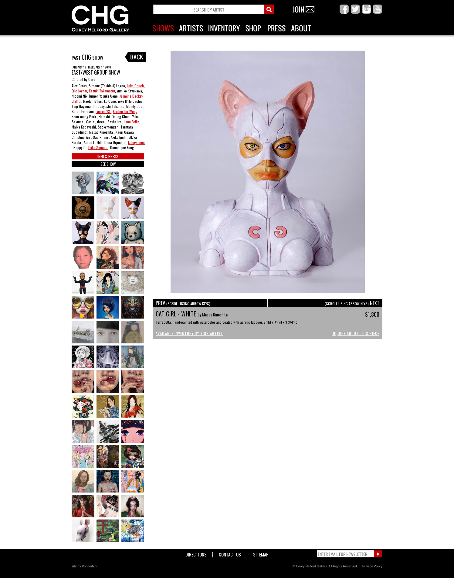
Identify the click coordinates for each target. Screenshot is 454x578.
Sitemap (261, 553)
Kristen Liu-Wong (125, 111)
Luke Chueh (135, 85)
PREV (183, 303)
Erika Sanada (98, 147)
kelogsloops (136, 142)
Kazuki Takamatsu (102, 90)
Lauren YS (103, 111)
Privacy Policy (372, 566)
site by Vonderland (85, 566)
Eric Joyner (79, 90)
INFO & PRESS (107, 156)
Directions (196, 553)
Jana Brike (131, 121)
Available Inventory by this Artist (189, 333)
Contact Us (230, 553)
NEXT (352, 303)
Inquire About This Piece (355, 333)
